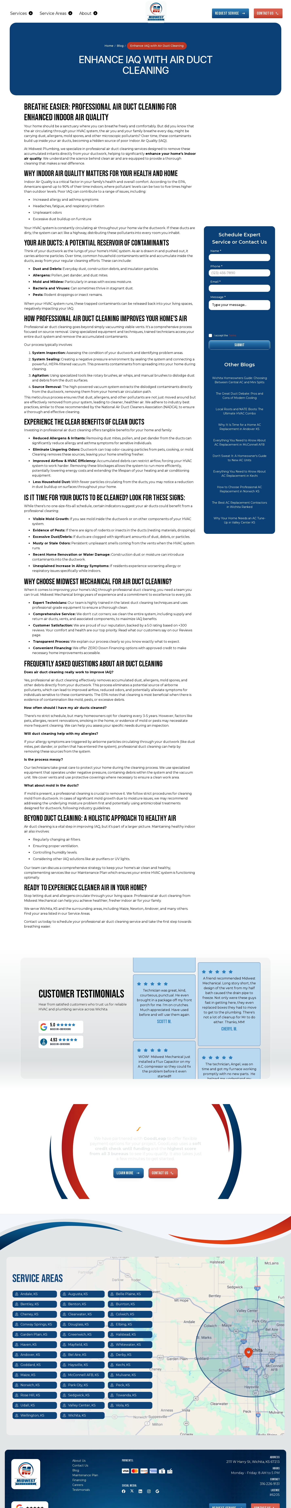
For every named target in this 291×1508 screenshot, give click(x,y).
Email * (215, 282)
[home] (156, 12)
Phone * (216, 266)
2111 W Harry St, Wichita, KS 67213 (253, 1462)
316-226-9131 (270, 1484)
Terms (232, 335)
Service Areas (53, 13)
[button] (21, 13)
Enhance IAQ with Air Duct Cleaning (156, 46)
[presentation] (236, 321)
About (85, 13)
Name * (215, 251)
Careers (77, 1485)
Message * (218, 297)
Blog (120, 46)
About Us (78, 1460)
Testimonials (81, 1489)
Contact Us (80, 1465)
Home (108, 46)
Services (18, 13)
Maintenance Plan (85, 1475)
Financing (79, 1480)
